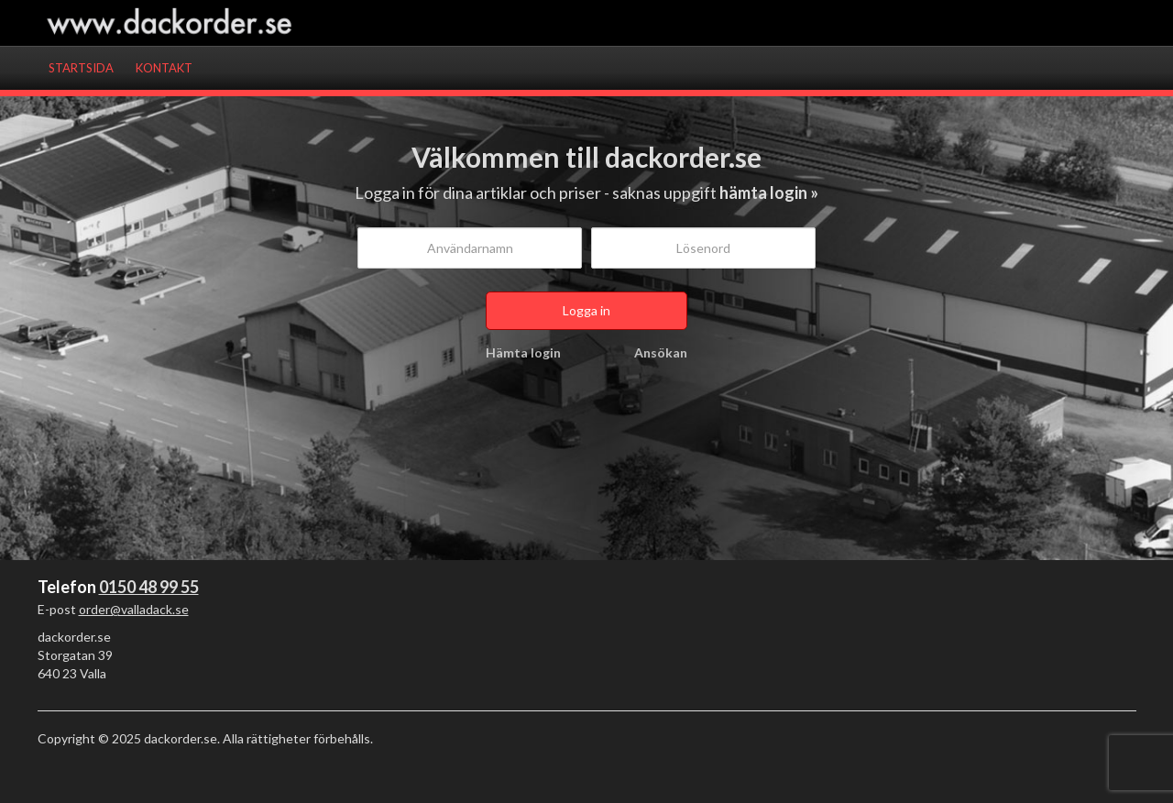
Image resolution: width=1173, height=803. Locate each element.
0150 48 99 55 (149, 587)
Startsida (81, 67)
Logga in (586, 310)
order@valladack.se (134, 609)
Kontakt (164, 67)
